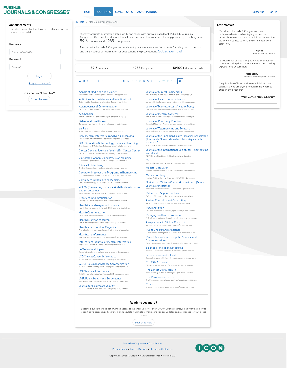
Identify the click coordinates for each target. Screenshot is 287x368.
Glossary (154, 348)
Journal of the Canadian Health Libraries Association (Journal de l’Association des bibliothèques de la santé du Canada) (177, 139)
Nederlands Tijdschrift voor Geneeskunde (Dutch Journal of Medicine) (175, 184)
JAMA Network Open (91, 249)
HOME (88, 12)
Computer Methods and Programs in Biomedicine (108, 172)
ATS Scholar (86, 114)
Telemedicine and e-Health (162, 255)
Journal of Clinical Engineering (164, 92)
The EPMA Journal (157, 262)
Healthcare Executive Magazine (98, 227)
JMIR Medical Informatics (94, 271)
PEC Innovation (155, 207)
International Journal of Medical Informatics (105, 241)
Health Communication (92, 212)
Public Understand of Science (163, 229)
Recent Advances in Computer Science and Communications (171, 238)
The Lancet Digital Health (161, 269)
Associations (155, 343)
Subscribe (258, 12)
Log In (273, 12)
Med (148, 160)
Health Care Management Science (99, 205)
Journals (79, 21)
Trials (149, 284)
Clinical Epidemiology (92, 165)
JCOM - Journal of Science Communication (104, 264)
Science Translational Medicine (164, 247)
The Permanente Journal (160, 277)
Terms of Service (138, 348)
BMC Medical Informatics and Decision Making (106, 136)
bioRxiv (83, 128)
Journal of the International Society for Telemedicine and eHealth (177, 151)
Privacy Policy (119, 348)
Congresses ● (141, 343)
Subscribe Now (39, 99)
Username (13, 44)
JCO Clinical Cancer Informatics (97, 256)
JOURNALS (103, 12)
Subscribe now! (170, 51)
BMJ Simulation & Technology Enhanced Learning (108, 143)
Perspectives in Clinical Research (165, 222)
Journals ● (128, 343)
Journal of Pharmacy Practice (163, 121)
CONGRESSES (124, 12)
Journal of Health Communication (165, 99)
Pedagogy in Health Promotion (164, 215)
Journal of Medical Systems (162, 114)
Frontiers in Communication (95, 197)
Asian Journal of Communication (98, 106)
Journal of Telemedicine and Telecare (168, 128)
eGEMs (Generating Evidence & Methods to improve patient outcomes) (109, 188)
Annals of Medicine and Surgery (98, 92)
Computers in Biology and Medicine (100, 180)
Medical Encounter (157, 167)
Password (13, 59)
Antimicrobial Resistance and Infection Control (106, 99)
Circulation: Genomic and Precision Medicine (105, 158)
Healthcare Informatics (92, 234)
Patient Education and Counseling (166, 200)
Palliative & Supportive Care (163, 193)
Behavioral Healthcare (92, 121)
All (180, 81)
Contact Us (166, 348)
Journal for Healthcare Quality (97, 286)
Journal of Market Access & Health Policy (170, 106)
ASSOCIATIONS (147, 12)
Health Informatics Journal (94, 219)
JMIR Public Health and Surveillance (100, 278)
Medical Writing (155, 175)
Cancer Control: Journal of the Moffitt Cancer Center (109, 150)
